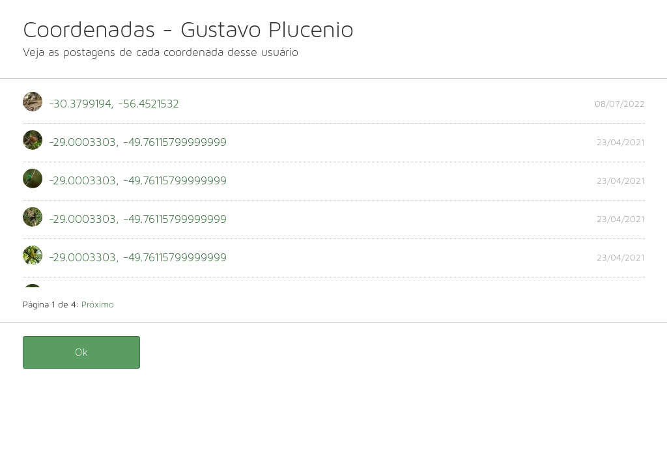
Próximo (97, 304)
